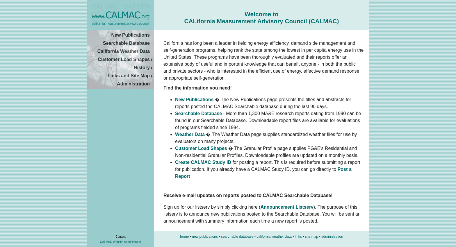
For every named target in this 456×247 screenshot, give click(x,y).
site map (311, 237)
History (144, 67)
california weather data (274, 237)
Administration (133, 83)
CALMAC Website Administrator (120, 242)
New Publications (130, 35)
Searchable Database (126, 43)
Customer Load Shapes (126, 59)
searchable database (237, 237)
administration (332, 237)
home (184, 237)
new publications (205, 237)
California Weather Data (123, 51)
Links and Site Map (131, 75)
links (298, 237)
